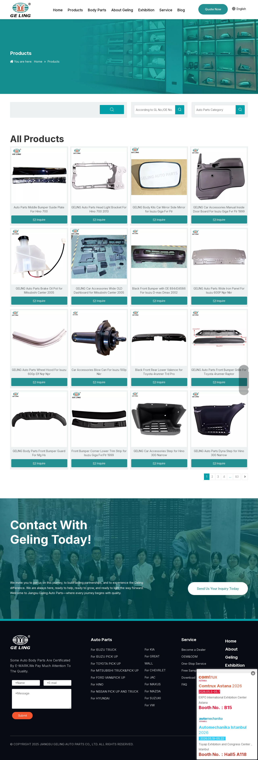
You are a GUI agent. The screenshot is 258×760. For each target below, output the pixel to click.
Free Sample (190, 670)
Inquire (39, 219)
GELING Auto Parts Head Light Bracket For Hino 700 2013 (99, 209)
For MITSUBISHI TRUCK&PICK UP (115, 670)
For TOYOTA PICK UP (106, 664)
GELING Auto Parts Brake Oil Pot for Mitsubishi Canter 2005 (39, 290)
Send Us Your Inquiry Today (218, 589)
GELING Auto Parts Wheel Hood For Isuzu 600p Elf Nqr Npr (39, 372)
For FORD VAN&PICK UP (108, 677)
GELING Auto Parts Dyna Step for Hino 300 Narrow (219, 453)
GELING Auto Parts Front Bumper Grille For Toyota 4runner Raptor (219, 372)
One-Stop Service (193, 664)
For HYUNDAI (100, 698)
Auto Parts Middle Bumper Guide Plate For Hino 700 (39, 209)
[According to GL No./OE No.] (154, 109)
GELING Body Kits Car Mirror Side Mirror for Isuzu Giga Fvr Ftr (159, 209)
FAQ (184, 684)
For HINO (97, 684)
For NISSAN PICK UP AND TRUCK (114, 691)
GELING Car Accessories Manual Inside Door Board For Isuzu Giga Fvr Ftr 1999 (219, 209)
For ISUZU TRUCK (103, 650)
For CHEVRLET (155, 670)
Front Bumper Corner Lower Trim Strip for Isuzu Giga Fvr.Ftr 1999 (99, 453)
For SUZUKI (153, 698)
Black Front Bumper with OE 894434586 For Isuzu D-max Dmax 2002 (159, 290)
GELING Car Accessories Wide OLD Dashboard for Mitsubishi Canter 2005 (99, 290)
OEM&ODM (189, 656)
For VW (150, 705)
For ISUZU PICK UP (104, 656)
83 (237, 476)
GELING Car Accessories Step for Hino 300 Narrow (159, 453)
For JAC (150, 677)
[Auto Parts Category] (215, 109)
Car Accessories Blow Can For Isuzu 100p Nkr (99, 372)
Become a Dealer (193, 650)
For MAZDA (153, 691)
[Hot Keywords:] (179, 109)
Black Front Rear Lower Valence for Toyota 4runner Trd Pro (159, 372)
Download (188, 677)
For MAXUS (153, 684)
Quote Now (213, 9)
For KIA (150, 649)
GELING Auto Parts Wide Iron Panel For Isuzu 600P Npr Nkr (219, 290)
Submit (22, 715)
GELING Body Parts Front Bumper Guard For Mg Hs (39, 453)
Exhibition (235, 665)
